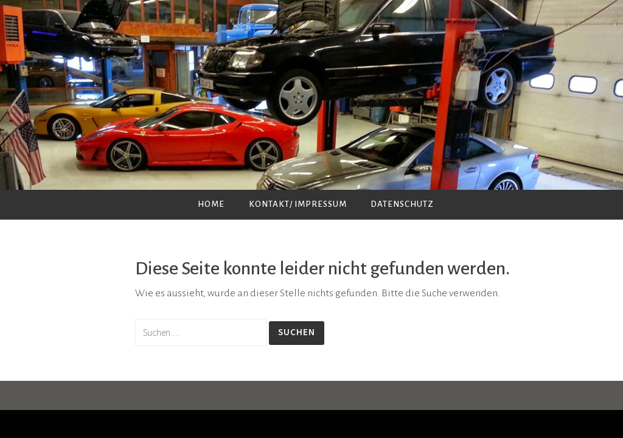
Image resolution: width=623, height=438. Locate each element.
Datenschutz (402, 204)
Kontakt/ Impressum (298, 204)
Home (211, 204)
